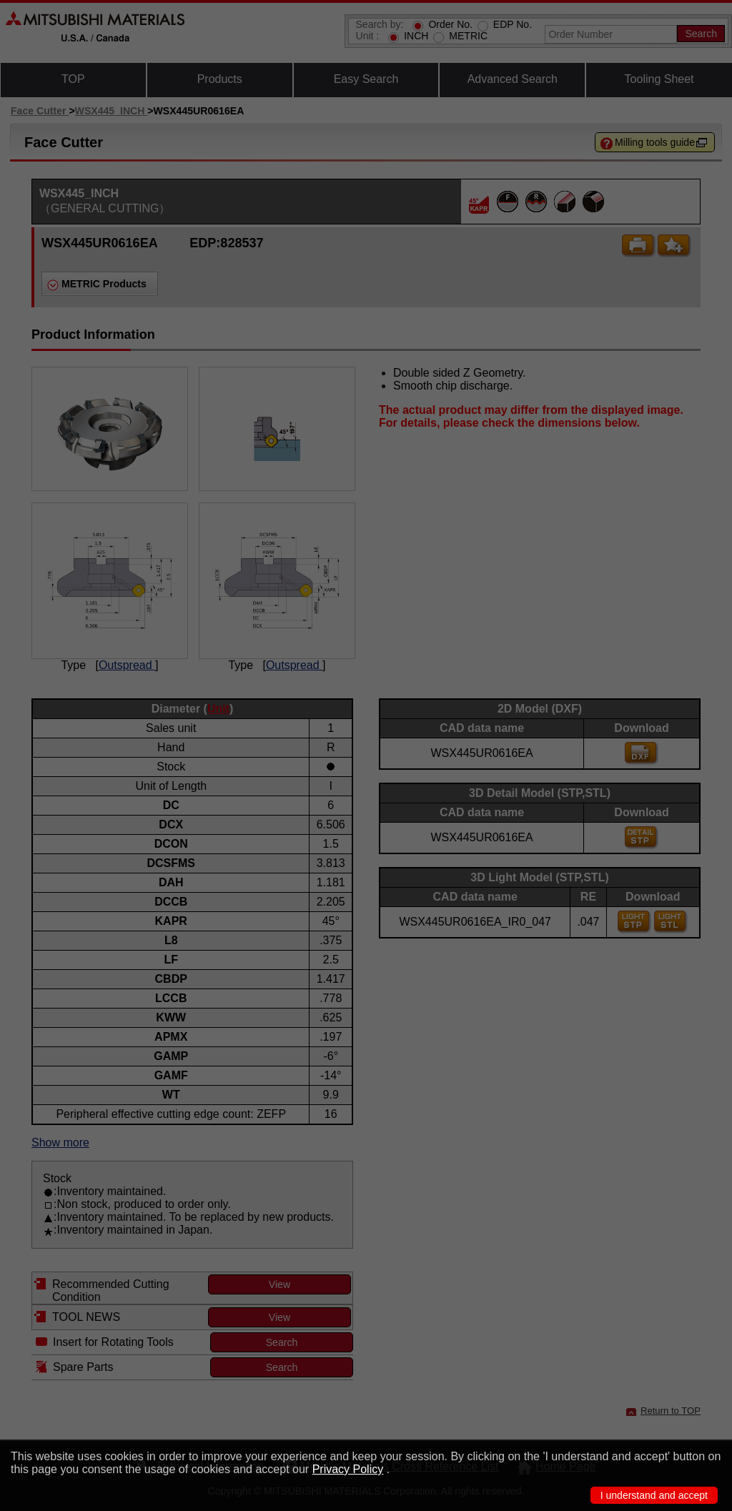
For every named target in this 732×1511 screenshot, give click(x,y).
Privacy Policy (348, 1469)
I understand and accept (654, 1495)
